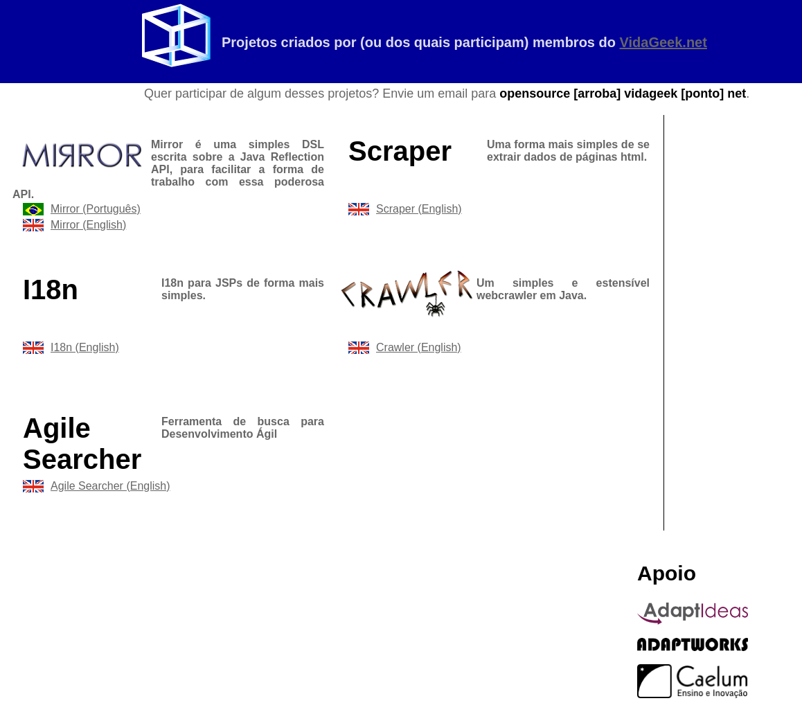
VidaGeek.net (663, 42)
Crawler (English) (418, 347)
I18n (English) (85, 347)
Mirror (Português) (96, 209)
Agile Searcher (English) (110, 486)
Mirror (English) (88, 225)
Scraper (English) (419, 209)
